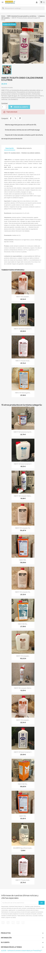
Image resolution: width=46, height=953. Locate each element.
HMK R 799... (23, 560)
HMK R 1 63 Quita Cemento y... (23, 329)
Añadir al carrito (19, 107)
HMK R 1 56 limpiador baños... (23, 688)
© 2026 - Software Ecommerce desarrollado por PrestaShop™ (21, 951)
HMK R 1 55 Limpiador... (23, 297)
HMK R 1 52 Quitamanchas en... (23, 432)
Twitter (8, 922)
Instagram (23, 922)
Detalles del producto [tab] (24, 148)
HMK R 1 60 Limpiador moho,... (23, 496)
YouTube (13, 922)
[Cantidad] (3, 107)
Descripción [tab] (9, 148)
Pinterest (20, 118)
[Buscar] (23, 8)
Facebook (3, 922)
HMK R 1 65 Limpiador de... (23, 528)
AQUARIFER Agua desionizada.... (23, 848)
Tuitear (15, 118)
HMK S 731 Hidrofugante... (23, 393)
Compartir (11, 118)
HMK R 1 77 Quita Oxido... (23, 361)
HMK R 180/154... (23, 624)
